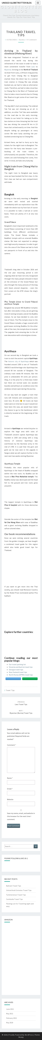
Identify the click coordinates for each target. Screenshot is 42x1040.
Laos (33, 66)
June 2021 (10, 1009)
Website (10, 799)
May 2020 (9, 1022)
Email (10, 789)
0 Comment (32, 40)
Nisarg (21, 1037)
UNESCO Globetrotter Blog (16, 2)
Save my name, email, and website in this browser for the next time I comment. (21, 816)
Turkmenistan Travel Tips (16, 895)
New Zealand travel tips (18, 672)
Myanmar (7, 70)
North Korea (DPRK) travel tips (21, 675)
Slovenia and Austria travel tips (21, 667)
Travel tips (10, 690)
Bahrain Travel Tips (13, 886)
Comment (11, 745)
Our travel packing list (17, 664)
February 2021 (11, 1018)
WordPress (29, 1035)
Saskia (22, 40)
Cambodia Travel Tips (14, 899)
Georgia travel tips (16, 669)
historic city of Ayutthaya (18, 361)
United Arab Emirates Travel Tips (18, 890)
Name (10, 778)
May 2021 (9, 1013)
